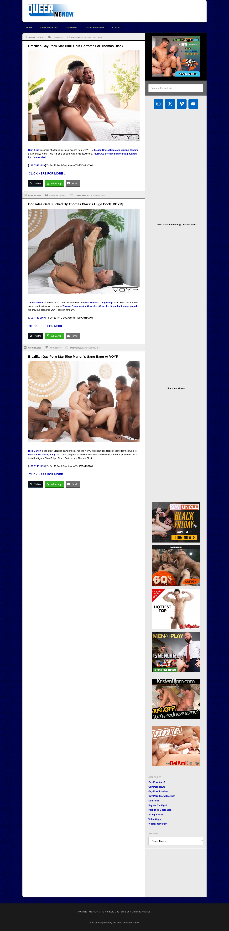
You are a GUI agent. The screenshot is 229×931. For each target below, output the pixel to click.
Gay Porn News (156, 787)
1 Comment (58, 37)
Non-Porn (153, 800)
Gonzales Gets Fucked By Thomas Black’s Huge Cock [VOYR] (75, 204)
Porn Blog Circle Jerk (159, 810)
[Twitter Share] (35, 183)
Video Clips (154, 819)
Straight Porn (155, 814)
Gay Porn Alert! (156, 782)
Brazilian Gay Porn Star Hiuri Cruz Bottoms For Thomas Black (75, 46)
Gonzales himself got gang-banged (118, 306)
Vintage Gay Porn (157, 824)
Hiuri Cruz (33, 150)
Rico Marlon (34, 451)
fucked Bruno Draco (105, 150)
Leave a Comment (58, 195)
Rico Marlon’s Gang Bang (98, 302)
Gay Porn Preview (158, 791)
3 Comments (56, 348)
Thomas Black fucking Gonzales (79, 306)
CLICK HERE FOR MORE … (48, 173)
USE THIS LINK (37, 165)
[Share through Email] (73, 183)
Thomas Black (35, 302)
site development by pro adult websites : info (114, 922)
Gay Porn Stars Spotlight (161, 796)
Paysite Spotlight (93, 37)
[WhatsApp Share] (54, 183)
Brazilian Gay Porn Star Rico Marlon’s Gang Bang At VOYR (73, 356)
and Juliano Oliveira (127, 150)
